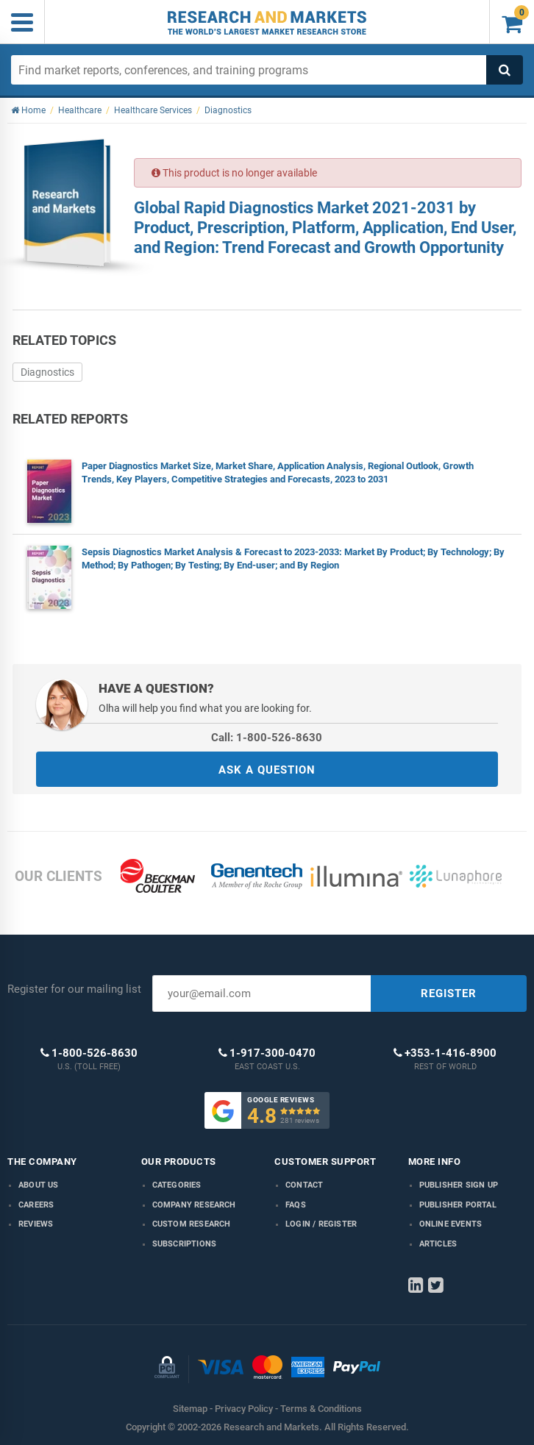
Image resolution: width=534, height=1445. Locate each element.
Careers (36, 1205)
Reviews (35, 1224)
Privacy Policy (244, 1408)
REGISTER (449, 993)
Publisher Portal (457, 1205)
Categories (177, 1185)
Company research (194, 1205)
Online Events (451, 1224)
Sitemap (190, 1408)
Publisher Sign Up (458, 1185)
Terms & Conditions (321, 1408)
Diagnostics (47, 372)
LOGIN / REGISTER (321, 1224)
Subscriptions (184, 1244)
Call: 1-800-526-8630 (266, 737)
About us (38, 1185)
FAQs (295, 1205)
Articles (438, 1244)
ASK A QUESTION (267, 770)
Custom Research (191, 1224)
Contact (304, 1185)
